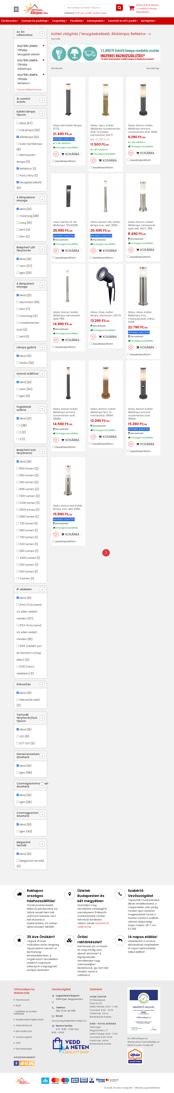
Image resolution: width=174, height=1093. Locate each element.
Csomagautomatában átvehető (32, 785)
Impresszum (22, 999)
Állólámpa (26, 137)
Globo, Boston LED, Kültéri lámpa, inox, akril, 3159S (105, 223)
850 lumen (26, 468)
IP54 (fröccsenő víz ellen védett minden (29, 632)
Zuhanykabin (95, 21)
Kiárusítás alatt (29, 700)
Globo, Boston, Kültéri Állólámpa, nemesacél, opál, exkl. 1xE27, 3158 (141, 225)
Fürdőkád (76, 21)
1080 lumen (27, 517)
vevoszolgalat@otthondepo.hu (69, 1020)
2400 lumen (27, 503)
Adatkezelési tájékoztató (29, 1019)
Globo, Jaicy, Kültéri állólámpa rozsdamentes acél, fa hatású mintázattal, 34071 (105, 130)
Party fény (26, 175)
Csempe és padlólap (34, 21)
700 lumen (26, 537)
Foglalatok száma (24, 408)
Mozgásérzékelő (30, 182)
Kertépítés (147, 21)
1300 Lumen (27, 496)
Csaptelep (59, 21)
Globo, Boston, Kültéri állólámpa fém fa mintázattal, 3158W (103, 412)
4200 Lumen (27, 558)
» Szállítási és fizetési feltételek (25, 1012)
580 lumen (26, 530)
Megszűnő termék (24, 843)
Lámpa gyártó (26, 347)
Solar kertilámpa (30, 144)
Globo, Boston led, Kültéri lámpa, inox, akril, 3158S (67, 507)
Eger (104, 13)
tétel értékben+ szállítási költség (147, 8)
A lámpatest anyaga (25, 285)
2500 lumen (27, 510)
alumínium (26, 302)
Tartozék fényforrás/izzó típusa (27, 718)
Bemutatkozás (23, 1031)
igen (22, 273)
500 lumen (26, 475)
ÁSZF (17, 1005)
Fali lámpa (26, 130)
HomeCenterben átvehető (28, 755)
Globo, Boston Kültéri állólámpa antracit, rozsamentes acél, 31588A (65, 413)
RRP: (92, 139)
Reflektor (25, 169)
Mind (22, 123)
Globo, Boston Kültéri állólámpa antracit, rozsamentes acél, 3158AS (140, 413)
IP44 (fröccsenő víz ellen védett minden (29, 611)
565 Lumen (26, 551)
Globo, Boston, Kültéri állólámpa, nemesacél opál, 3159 (66, 315)
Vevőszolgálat (23, 1037)
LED (21, 736)
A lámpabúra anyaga (26, 199)
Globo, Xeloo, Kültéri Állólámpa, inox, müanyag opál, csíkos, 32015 (141, 317)
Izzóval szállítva (27, 373)
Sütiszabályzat (23, 1025)
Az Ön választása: (25, 33)
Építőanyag (31, 27)
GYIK (17, 1043)
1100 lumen (26, 572)
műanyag (25, 216)
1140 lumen (26, 544)
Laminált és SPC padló (122, 21)
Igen (22, 773)
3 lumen (24, 578)
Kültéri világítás (64, 33)
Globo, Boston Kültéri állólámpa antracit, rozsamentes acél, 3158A (142, 129)
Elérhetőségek (23, 1048)
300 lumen (26, 482)
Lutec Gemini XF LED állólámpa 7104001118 (65, 223)
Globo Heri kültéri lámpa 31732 (67, 127)
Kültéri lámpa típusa (26, 113)
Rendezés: (57, 68)
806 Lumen (26, 489)
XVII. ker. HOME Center (88, 13)
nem (22, 266)
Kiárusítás (24, 684)
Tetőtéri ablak (11, 27)
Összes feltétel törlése (29, 89)
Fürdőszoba (9, 21)
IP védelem (24, 589)
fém (22, 236)
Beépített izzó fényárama (26, 451)
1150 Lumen (26, 565)
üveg (22, 223)
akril (22, 230)
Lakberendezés (53, 27)
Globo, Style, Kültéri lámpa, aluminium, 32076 (105, 313)
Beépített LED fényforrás (26, 249)
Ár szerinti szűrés (23, 100)
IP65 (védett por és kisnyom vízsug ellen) (29, 653)
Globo (23, 363)
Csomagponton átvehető (27, 814)
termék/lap (153, 68)
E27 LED (24, 743)
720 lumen (26, 523)
